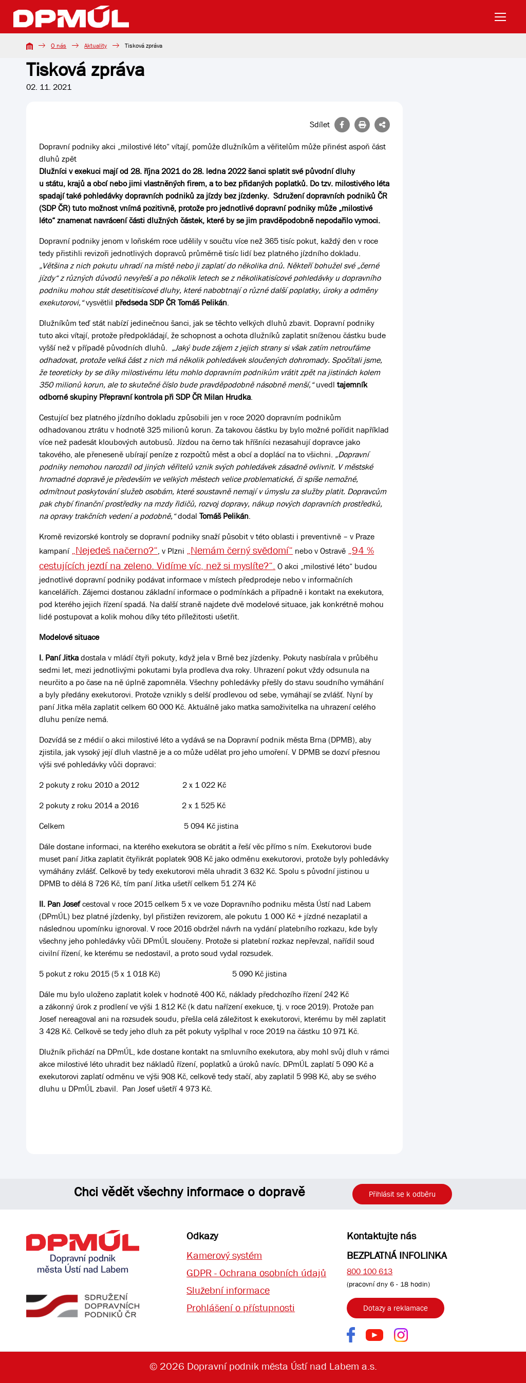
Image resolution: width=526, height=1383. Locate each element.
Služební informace (228, 1290)
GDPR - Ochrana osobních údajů (256, 1273)
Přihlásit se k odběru (402, 1194)
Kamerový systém (224, 1255)
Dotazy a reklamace (395, 1308)
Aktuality (95, 46)
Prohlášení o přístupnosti (240, 1307)
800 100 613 (369, 1271)
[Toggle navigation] (503, 17)
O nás (58, 46)
